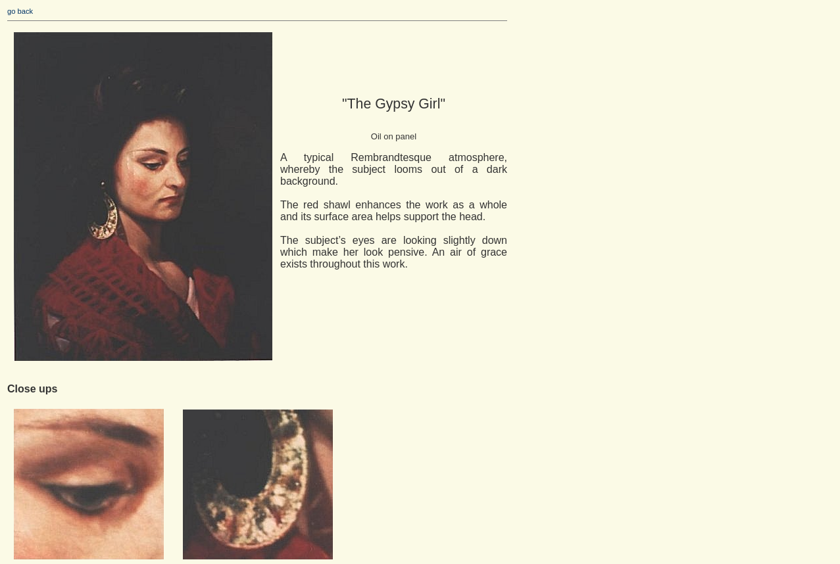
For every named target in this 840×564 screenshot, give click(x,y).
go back (20, 11)
